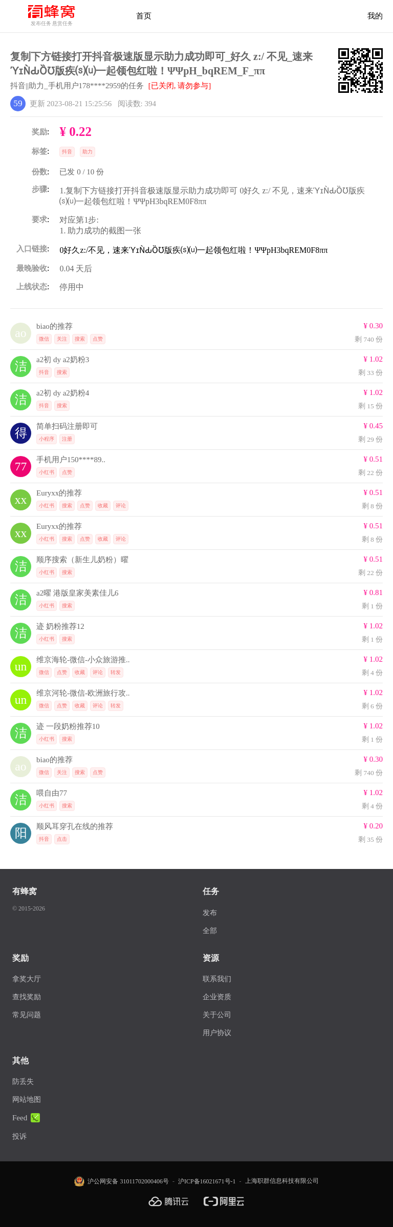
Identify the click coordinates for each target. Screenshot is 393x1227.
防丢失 (23, 1081)
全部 (210, 931)
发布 (210, 913)
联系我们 (217, 979)
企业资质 (217, 997)
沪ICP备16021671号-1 (207, 1181)
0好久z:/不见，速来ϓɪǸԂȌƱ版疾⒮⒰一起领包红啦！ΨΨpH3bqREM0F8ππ (193, 250)
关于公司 (217, 1015)
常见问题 (26, 1015)
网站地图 (26, 1099)
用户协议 (217, 1033)
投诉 (19, 1136)
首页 (143, 16)
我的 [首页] (375, 16)
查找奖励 (26, 997)
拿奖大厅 (26, 979)
